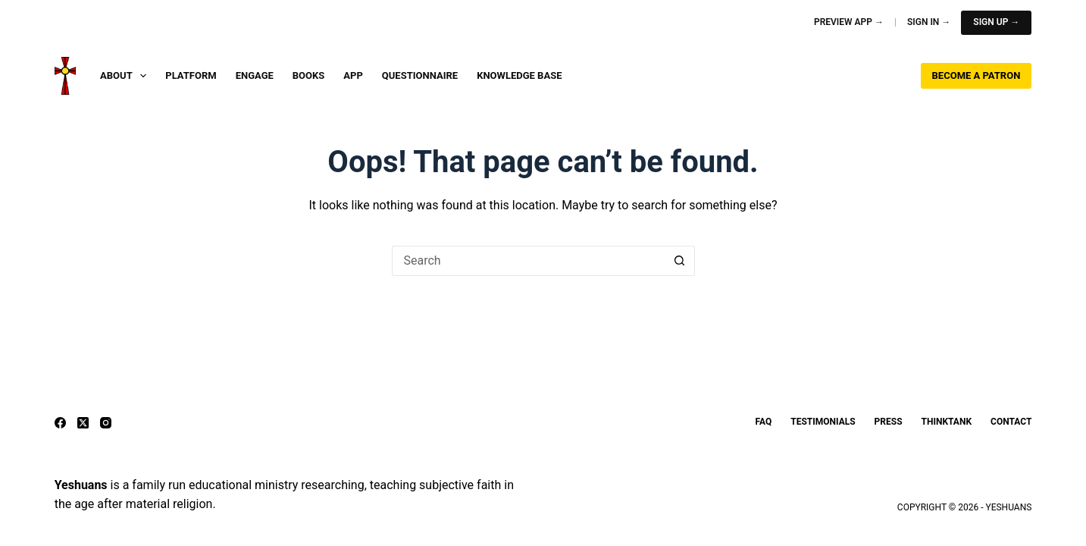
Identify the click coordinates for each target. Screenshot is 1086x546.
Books (309, 75)
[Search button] (680, 261)
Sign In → (928, 22)
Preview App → (849, 22)
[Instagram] (105, 422)
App (353, 75)
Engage (255, 75)
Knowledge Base (519, 75)
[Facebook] (60, 422)
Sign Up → (996, 22)
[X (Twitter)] (83, 422)
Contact (1011, 421)
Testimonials (822, 421)
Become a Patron (976, 75)
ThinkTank (947, 421)
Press (889, 421)
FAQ (764, 421)
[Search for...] (528, 261)
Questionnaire (420, 75)
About (126, 76)
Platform (190, 75)
